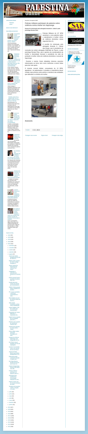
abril (10, 398)
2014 (9, 422)
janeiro (11, 404)
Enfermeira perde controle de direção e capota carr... (14, 358)
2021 (9, 407)
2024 (9, 239)
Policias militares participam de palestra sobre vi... (14, 372)
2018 (9, 413)
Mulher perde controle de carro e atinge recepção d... (14, 262)
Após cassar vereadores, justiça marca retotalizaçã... (14, 304)
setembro (11, 252)
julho (10, 391)
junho (10, 393)
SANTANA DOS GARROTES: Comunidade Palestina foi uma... (14, 377)
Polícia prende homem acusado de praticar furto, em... (14, 279)
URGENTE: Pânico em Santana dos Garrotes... (17, 136)
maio (10, 396)
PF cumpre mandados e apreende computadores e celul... (14, 294)
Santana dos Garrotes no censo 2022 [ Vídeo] (14, 328)
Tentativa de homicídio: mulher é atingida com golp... (14, 388)
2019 (9, 411)
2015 (9, 420)
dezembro (11, 245)
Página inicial (44, 135)
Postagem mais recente (31, 135)
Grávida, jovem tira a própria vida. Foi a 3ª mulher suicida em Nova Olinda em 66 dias (13, 98)
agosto (11, 254)
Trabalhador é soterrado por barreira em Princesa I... (14, 273)
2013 (9, 424)
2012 (9, 426)
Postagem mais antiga (57, 135)
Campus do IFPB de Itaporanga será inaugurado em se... (14, 339)
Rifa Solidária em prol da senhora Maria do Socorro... (14, 299)
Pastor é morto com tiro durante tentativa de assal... (14, 383)
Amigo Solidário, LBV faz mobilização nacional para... (14, 309)
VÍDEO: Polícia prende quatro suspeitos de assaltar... (14, 288)
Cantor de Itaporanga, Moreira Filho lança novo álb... (14, 367)
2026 (9, 235)
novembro (11, 247)
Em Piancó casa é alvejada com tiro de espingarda (14, 343)
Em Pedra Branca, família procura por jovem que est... (14, 363)
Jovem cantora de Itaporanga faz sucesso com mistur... (13, 267)
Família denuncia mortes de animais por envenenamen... (14, 284)
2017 (9, 415)
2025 (9, 237)
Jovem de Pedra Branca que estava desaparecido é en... (14, 353)
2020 (9, 409)
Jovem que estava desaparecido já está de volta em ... (14, 257)
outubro (11, 249)
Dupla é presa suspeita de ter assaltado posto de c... (14, 318)
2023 (9, 241)
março (11, 400)
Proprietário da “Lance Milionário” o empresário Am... (14, 314)
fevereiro (11, 402)
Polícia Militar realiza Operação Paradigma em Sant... (14, 333)
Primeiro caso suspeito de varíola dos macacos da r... (14, 323)
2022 (9, 243)
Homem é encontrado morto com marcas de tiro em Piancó (14, 348)
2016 (9, 418)
